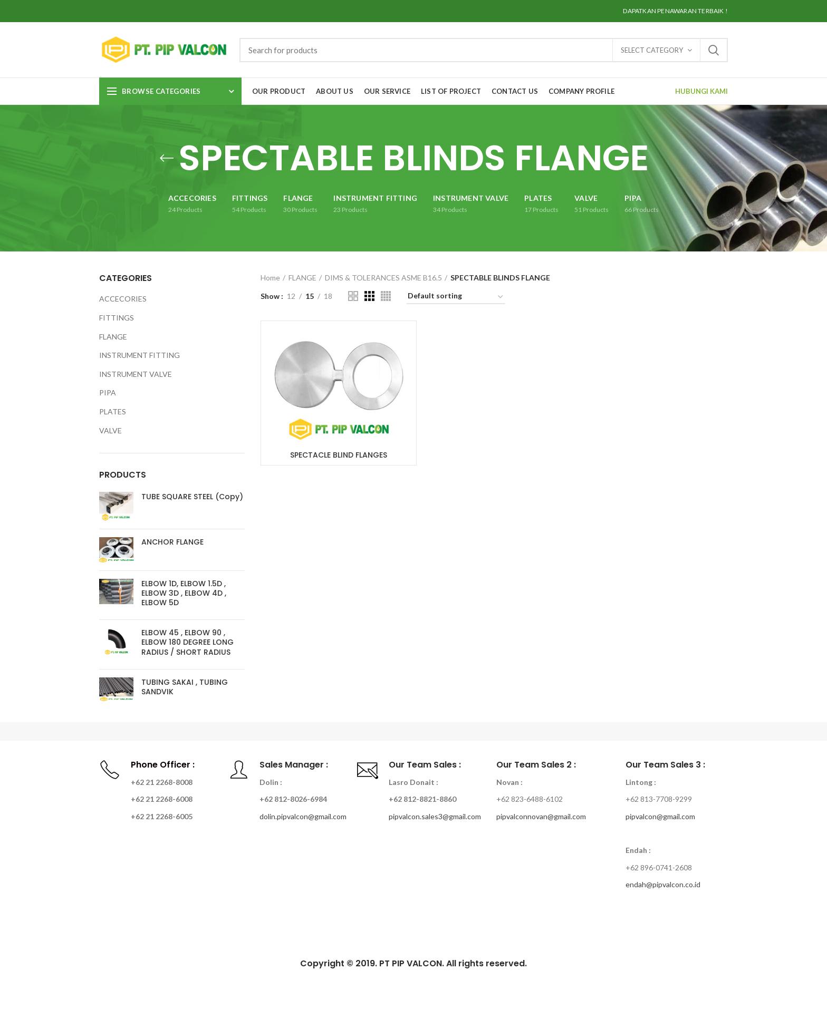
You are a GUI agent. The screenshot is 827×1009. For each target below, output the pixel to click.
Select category (652, 50)
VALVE (110, 430)
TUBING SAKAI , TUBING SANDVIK (184, 686)
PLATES (112, 411)
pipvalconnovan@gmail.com (541, 816)
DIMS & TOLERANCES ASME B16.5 (383, 277)
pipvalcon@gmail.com (660, 816)
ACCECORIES (123, 298)
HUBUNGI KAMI (701, 91)
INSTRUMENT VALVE (135, 374)
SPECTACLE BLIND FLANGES (338, 455)
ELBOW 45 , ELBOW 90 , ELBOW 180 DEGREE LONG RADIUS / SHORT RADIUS (187, 642)
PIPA (107, 392)
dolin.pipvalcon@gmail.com (303, 816)
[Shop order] (456, 297)
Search (713, 50)
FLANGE (302, 277)
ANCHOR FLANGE (172, 542)
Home (270, 277)
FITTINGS (116, 317)
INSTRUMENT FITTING (139, 355)
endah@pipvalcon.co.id (663, 884)
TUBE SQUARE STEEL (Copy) (192, 496)
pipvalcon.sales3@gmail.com (435, 816)
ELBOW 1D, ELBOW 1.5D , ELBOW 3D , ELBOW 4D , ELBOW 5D (183, 593)
